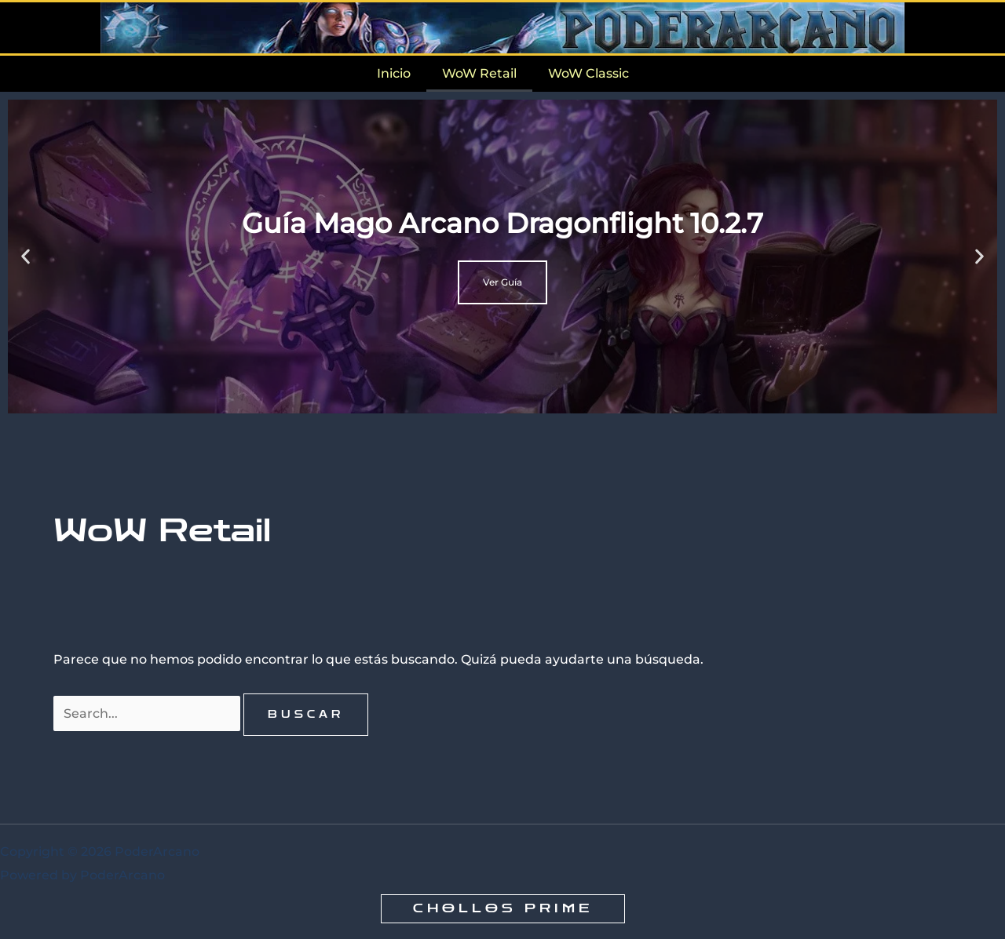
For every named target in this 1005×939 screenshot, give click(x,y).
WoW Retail (479, 73)
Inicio (394, 73)
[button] (25, 257)
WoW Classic (588, 73)
